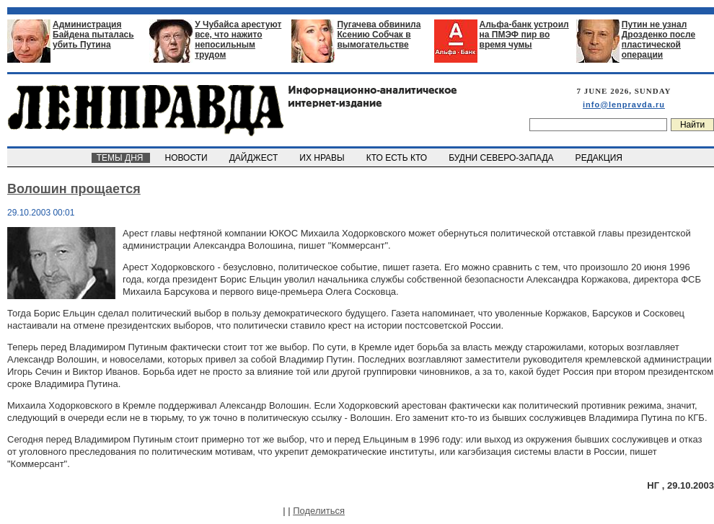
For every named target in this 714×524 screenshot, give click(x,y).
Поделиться (319, 510)
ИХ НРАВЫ (323, 158)
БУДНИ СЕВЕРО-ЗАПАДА (502, 158)
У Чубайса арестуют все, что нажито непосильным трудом (238, 39)
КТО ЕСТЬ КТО (397, 158)
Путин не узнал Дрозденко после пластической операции (658, 39)
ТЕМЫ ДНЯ (121, 158)
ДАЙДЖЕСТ (254, 158)
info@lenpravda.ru (624, 104)
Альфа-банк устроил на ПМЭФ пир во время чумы (524, 34)
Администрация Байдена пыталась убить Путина (93, 34)
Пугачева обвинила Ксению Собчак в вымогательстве (378, 34)
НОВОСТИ (187, 158)
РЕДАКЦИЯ (600, 158)
